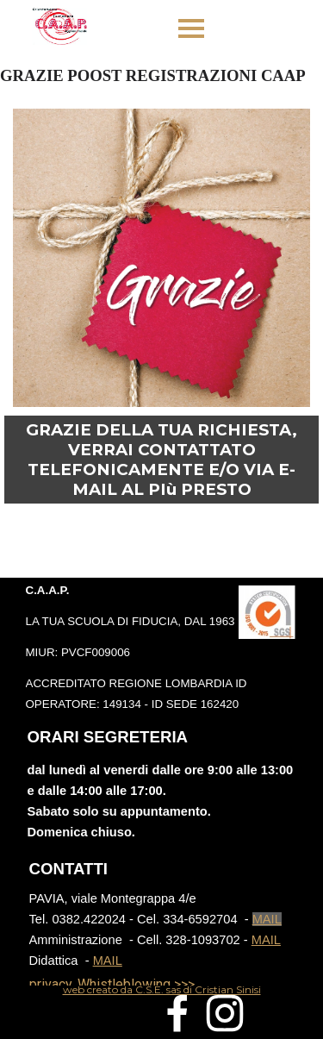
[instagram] (224, 1013)
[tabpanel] (161, 646)
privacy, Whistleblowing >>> (112, 984)
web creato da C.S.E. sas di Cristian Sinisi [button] (162, 989)
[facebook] (177, 1013)
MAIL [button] (267, 919)
